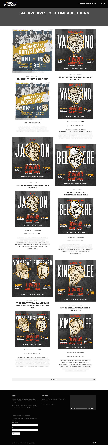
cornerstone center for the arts (39, 126)
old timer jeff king (31, 131)
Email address (15, 422)
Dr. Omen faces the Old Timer (32, 79)
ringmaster (64, 251)
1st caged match (22, 357)
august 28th (68, 129)
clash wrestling (19, 359)
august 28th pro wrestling (79, 129)
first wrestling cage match (65, 131)
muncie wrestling (21, 131)
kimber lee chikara (73, 362)
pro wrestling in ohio (65, 138)
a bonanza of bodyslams (24, 126)
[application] (83, 402)
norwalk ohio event (21, 242)
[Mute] (92, 408)
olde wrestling (18, 244)
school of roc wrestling (23, 246)
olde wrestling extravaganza (31, 244)
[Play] (71, 408)
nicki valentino (88, 131)
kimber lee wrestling (64, 364)
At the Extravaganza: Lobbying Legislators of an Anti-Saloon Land (32, 305)
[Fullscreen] (94, 408)
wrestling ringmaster (75, 253)
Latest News (37, 76)
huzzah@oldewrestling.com (48, 404)
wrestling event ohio (86, 138)
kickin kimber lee (86, 360)
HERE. (38, 122)
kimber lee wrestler (84, 362)
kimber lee (64, 362)
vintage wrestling (75, 138)
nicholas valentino (78, 131)
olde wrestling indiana (42, 131)
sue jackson (34, 246)
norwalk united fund (33, 242)
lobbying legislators (44, 359)
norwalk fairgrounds (40, 240)
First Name (14, 427)
